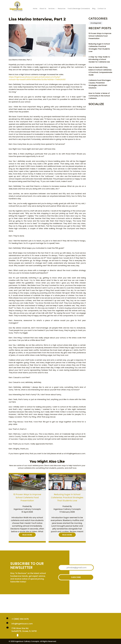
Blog (93, 8)
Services (51, 8)
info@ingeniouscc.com (22, 623)
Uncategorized (95, 23)
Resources (61, 8)
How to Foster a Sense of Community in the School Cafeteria (99, 95)
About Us (43, 8)
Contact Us (102, 8)
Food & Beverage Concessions (79, 8)
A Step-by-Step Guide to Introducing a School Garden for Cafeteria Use (99, 59)
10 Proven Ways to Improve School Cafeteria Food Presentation (100, 36)
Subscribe (76, 577)
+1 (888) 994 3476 (20, 619)
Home (35, 8)
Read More (27, 535)
